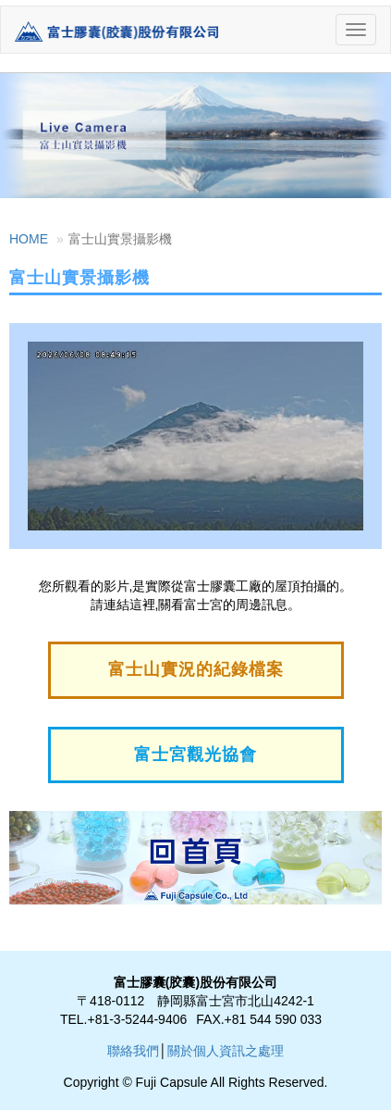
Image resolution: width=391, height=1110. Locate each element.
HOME (28, 238)
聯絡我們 (133, 1050)
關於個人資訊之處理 (225, 1050)
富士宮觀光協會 (195, 754)
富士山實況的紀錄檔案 (196, 669)
